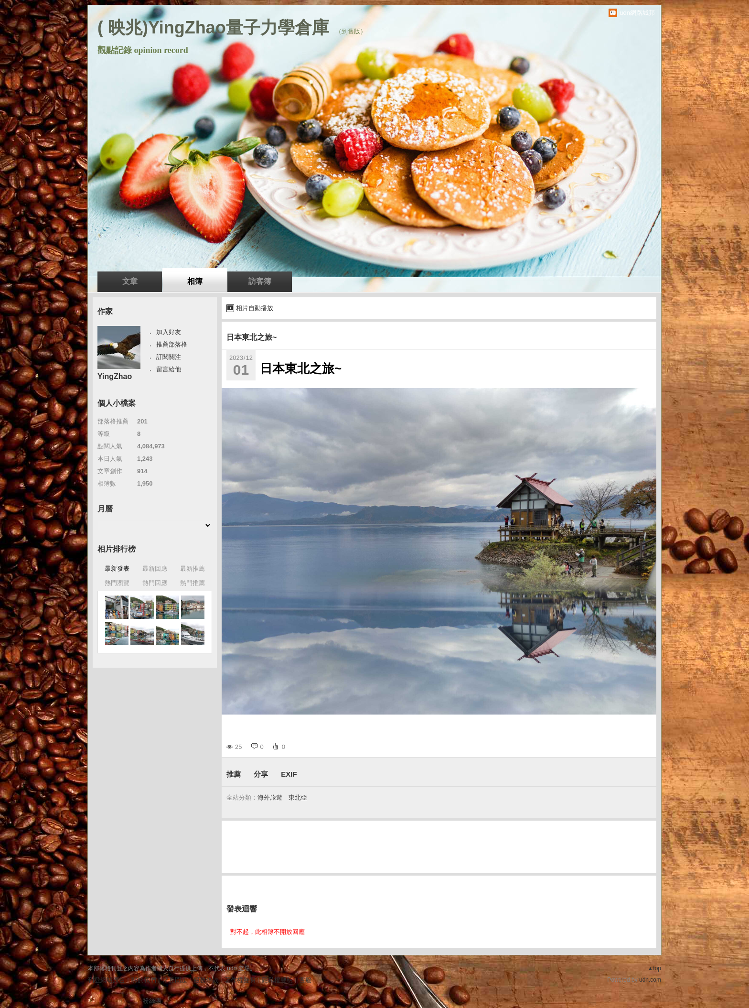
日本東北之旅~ (251, 337)
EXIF (289, 774)
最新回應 (154, 568)
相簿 (195, 281)
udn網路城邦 (637, 12)
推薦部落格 (171, 344)
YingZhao (114, 376)
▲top (654, 968)
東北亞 (298, 797)
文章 (130, 281)
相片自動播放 (254, 308)
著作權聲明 (240, 980)
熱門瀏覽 (117, 582)
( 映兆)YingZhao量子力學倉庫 (213, 27)
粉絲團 (152, 1000)
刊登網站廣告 (106, 980)
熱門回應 (154, 582)
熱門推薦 (192, 582)
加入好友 (168, 332)
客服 (305, 980)
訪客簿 (259, 281)
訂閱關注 (168, 356)
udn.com (650, 979)
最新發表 (117, 568)
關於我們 (143, 980)
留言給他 (168, 369)
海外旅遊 (269, 797)
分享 (261, 774)
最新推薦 (192, 568)
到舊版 (351, 31)
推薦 (233, 774)
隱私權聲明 (277, 980)
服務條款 (205, 980)
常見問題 (174, 980)
